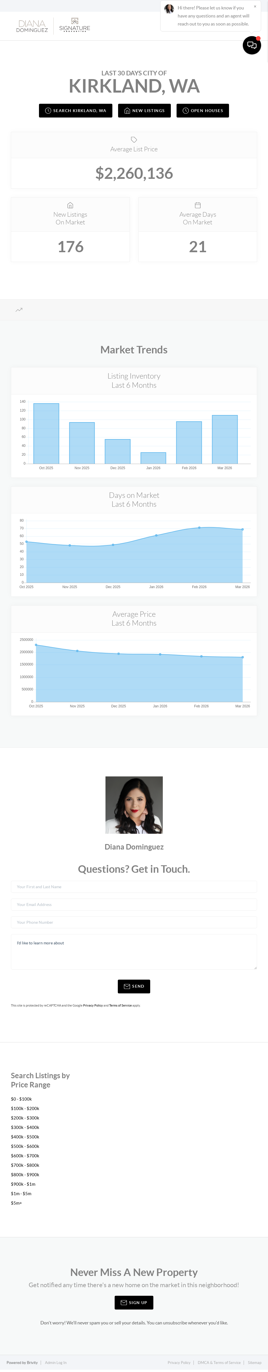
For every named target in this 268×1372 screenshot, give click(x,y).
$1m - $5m (21, 1195)
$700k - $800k (25, 1167)
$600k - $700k (25, 1157)
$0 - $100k (21, 1100)
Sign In (245, 6)
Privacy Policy (93, 1007)
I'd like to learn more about (134, 954)
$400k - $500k (25, 1138)
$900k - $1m (23, 1186)
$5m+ (16, 1204)
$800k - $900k (25, 1176)
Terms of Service (120, 1007)
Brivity (32, 1365)
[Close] (255, 1317)
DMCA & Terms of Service (219, 1365)
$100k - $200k (25, 1110)
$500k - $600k (25, 1148)
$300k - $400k (25, 1129)
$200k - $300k (25, 1119)
